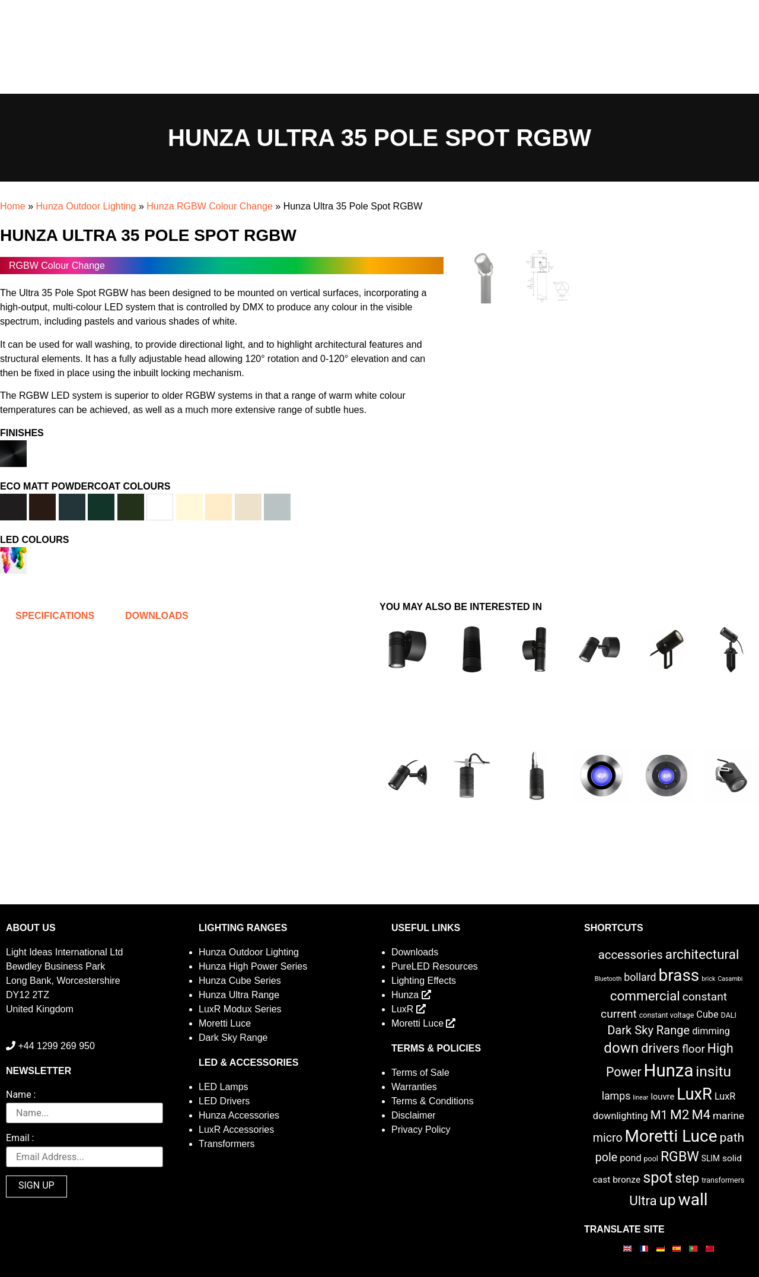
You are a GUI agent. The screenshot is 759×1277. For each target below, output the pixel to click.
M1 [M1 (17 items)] (659, 1115)
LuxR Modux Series (240, 1009)
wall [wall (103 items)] (693, 1199)
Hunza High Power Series (253, 966)
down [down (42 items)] (621, 1048)
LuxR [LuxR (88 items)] (694, 1094)
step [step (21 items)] (687, 1178)
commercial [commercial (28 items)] (645, 995)
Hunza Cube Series (240, 981)
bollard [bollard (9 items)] (640, 977)
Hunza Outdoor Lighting (86, 206)
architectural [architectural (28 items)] (702, 954)
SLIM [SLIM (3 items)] (710, 1158)
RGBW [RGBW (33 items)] (680, 1157)
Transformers (227, 1144)
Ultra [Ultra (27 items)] (643, 1200)
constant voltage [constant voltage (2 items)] (666, 1015)
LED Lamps (223, 1087)
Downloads (414, 952)
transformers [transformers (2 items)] (722, 1180)
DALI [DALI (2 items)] (728, 1015)
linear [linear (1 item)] (640, 1097)
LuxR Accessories (236, 1129)
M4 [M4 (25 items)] (701, 1114)
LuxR (408, 1009)
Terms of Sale (420, 1073)
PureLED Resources (434, 966)
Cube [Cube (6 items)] (707, 1014)
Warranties (414, 1087)
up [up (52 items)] (667, 1200)
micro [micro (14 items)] (608, 1138)
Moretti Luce (225, 1023)
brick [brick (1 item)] (708, 979)
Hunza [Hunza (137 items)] (669, 1070)
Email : (20, 1138)
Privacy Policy (421, 1129)
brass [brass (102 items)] (678, 975)
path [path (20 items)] (732, 1137)
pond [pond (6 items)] (631, 1158)
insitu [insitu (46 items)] (713, 1071)
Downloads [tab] (157, 616)
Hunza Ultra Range (239, 995)
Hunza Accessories (239, 1115)
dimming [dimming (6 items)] (711, 1031)
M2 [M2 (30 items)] (680, 1115)
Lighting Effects (423, 981)
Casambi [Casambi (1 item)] (729, 979)
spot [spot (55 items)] (657, 1177)
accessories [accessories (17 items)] (630, 955)
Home (12, 206)
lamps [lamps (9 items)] (616, 1096)
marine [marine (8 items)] (728, 1116)
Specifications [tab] (54, 616)
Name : (21, 1095)
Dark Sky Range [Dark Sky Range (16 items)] (648, 1030)
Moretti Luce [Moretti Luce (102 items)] (671, 1136)
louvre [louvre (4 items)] (662, 1096)
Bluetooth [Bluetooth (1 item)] (608, 979)
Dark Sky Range (233, 1038)
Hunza (411, 995)
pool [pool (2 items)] (651, 1158)
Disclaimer (413, 1115)
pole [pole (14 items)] (606, 1157)
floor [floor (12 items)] (693, 1049)
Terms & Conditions (432, 1101)
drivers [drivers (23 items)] (660, 1048)
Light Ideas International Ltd (64, 952)
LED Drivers (224, 1101)
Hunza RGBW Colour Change (209, 206)
